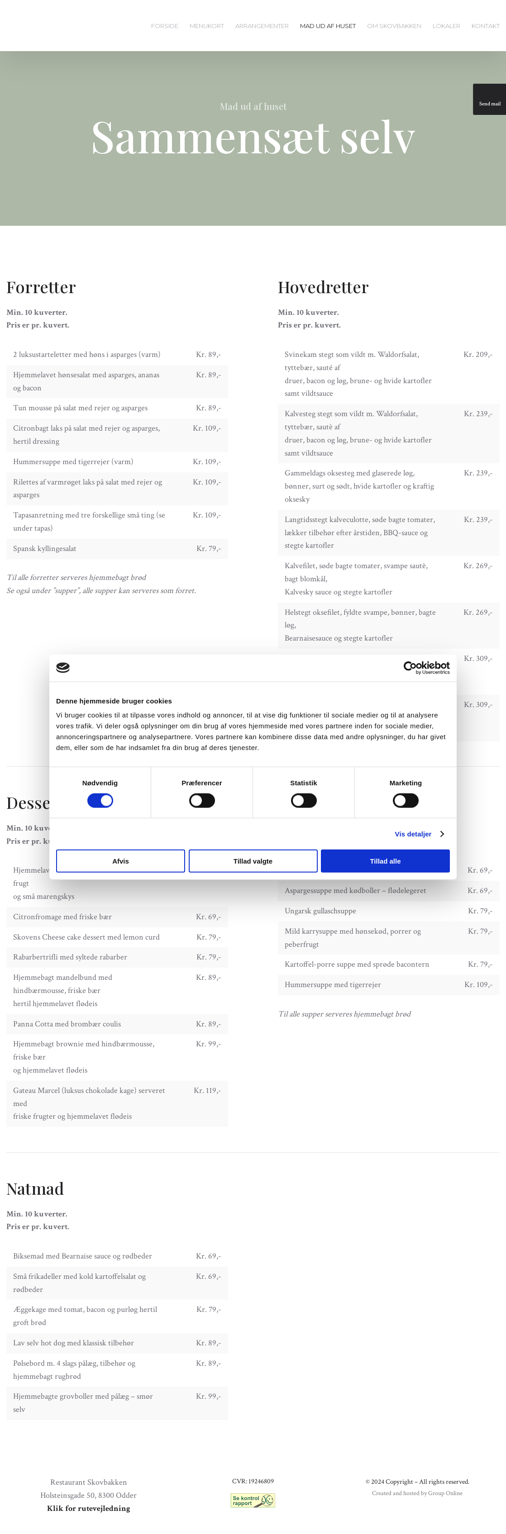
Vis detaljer (413, 833)
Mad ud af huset (328, 25)
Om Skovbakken (394, 25)
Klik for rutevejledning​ (88, 1508)
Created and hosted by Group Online (417, 1493)
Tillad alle (385, 861)
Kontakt (486, 25)
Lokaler (446, 25)
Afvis (120, 861)
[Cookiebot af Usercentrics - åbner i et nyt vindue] (410, 667)
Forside (164, 25)
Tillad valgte (253, 861)
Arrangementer (262, 25)
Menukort (207, 25)
